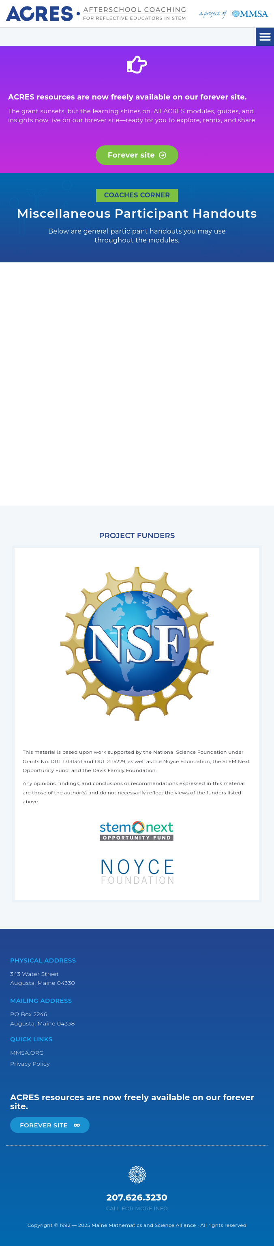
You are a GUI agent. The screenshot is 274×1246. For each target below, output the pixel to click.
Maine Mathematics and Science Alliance (144, 1225)
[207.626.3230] (137, 1174)
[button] (265, 37)
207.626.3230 (137, 1197)
